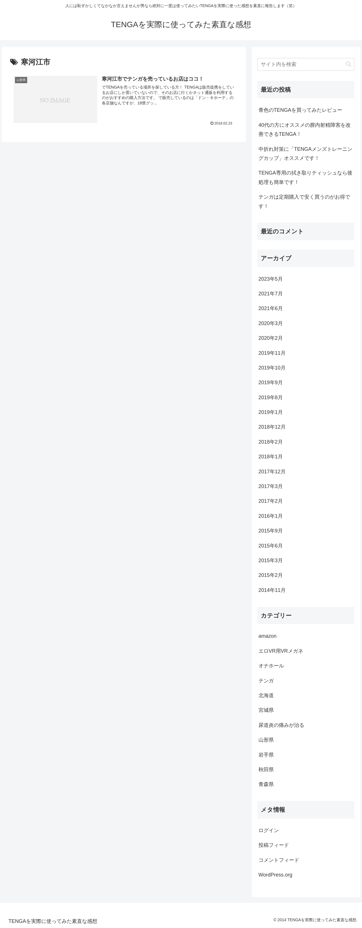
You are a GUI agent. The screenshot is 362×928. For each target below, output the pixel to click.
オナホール (271, 666)
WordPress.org (275, 875)
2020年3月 (270, 323)
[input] (306, 64)
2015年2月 (270, 575)
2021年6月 (270, 308)
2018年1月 (270, 456)
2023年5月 (270, 279)
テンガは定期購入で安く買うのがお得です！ (304, 201)
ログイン (268, 830)
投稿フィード (273, 845)
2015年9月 (270, 531)
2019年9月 (270, 382)
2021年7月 (270, 294)
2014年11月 (272, 590)
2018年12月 (272, 427)
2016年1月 (270, 516)
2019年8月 (270, 397)
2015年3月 (270, 560)
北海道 (266, 695)
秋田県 (266, 769)
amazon (267, 636)
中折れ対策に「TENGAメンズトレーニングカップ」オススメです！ (305, 153)
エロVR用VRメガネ (280, 651)
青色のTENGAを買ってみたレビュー (300, 110)
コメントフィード (278, 860)
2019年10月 (272, 368)
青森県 (266, 784)
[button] (349, 64)
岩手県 (266, 755)
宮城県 (266, 710)
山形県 (266, 740)
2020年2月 (270, 338)
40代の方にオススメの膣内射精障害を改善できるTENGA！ (304, 129)
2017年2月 (270, 501)
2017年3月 (270, 486)
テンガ (266, 681)
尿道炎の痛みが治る (281, 725)
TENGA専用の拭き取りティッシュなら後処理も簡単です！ (305, 177)
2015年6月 (270, 546)
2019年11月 (272, 353)
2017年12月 (272, 471)
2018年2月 (270, 442)
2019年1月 (270, 412)
